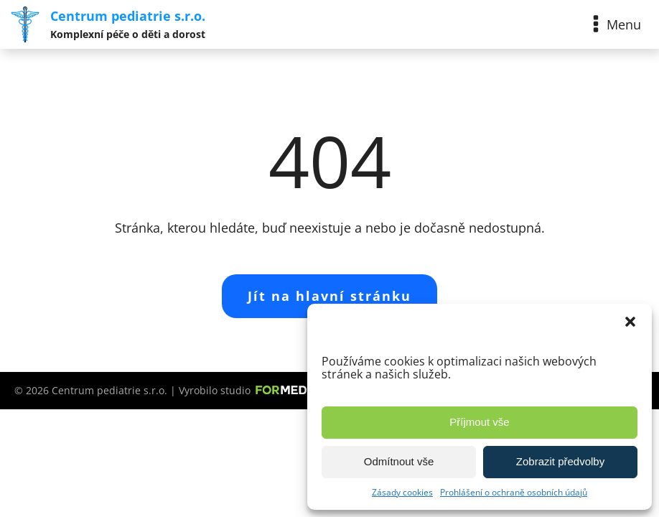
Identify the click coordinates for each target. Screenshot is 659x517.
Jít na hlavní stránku (329, 295)
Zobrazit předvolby (560, 461)
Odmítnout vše (399, 461)
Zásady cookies (402, 492)
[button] (630, 322)
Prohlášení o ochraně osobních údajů (513, 492)
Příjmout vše (479, 422)
